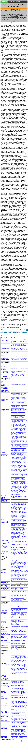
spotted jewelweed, (19, 368)
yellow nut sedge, (19, 544)
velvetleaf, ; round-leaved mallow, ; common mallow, (18, 630)
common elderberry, (18, 390)
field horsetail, (18, 547)
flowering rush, (18, 384)
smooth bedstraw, (19, 697)
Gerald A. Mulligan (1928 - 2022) (14, 9)
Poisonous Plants (11, 1)
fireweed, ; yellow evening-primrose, (19, 638)
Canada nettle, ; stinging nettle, (19, 736)
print (25, 19)
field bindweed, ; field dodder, (19, 497)
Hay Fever (18, 1)
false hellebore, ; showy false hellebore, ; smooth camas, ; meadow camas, (19, 621)
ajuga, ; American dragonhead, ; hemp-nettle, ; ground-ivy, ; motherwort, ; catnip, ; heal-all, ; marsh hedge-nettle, (19, 596)
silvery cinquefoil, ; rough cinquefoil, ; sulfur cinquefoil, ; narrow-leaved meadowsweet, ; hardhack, (19, 692)
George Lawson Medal (11, 15)
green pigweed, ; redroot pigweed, (19, 341)
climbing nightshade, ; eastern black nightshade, (19, 712)
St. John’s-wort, (19, 583)
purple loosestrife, (19, 626)
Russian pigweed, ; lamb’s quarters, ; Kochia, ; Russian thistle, (19, 410)
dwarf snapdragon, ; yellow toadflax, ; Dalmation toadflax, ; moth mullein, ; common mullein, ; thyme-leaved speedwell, (19, 704)
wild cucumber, (19, 541)
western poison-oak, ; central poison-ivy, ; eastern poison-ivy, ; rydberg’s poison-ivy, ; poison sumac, (19, 347)
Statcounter (11, 739)
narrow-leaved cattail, (19, 719)
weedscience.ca (17, 320)
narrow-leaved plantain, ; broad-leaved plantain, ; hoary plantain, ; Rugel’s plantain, (18, 646)
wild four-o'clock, (18, 634)
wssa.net (3, 321)
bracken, (16, 675)
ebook (14, 21)
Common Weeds (4, 1)
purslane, (15, 678)
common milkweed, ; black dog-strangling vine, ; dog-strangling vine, (19, 358)
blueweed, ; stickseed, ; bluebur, (18, 375)
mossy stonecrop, (17, 501)
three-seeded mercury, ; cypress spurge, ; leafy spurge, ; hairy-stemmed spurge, (19, 552)
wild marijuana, (16, 387)
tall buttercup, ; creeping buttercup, (17, 682)
